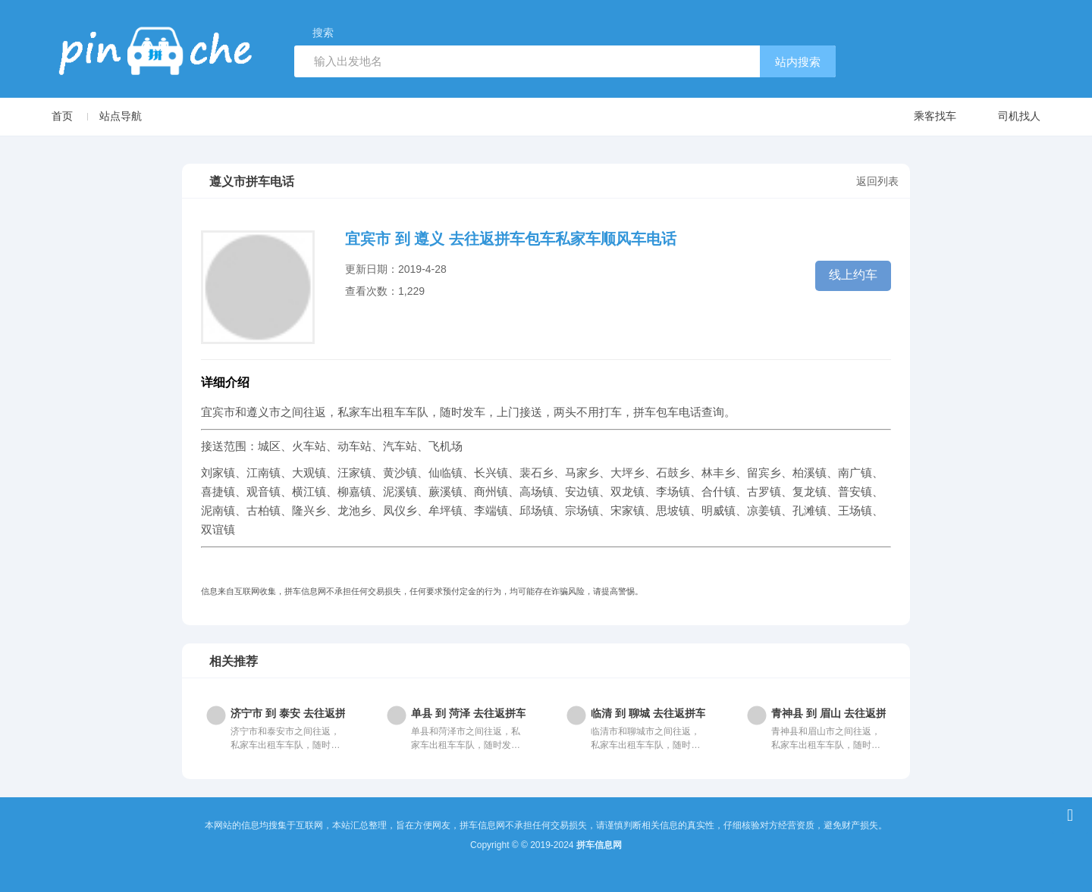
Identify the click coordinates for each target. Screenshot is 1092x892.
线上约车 (853, 274)
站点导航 (120, 116)
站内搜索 (798, 61)
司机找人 (1004, 117)
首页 (62, 116)
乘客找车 (920, 117)
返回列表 (877, 181)
